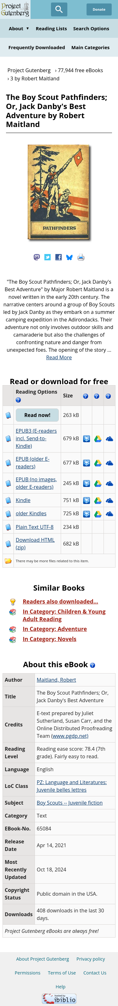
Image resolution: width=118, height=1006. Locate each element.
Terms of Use (62, 973)
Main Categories (90, 47)
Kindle (23, 500)
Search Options (91, 28)
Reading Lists (51, 28)
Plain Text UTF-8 (34, 526)
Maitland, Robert (56, 679)
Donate (99, 9)
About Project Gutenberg (42, 959)
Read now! (37, 415)
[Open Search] (59, 9)
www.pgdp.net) (70, 735)
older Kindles (31, 513)
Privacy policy (90, 959)
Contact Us (94, 973)
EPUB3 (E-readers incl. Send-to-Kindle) (36, 438)
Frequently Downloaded (36, 47)
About (19, 28)
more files (47, 560)
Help (60, 987)
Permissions (28, 973)
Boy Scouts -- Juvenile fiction (70, 802)
